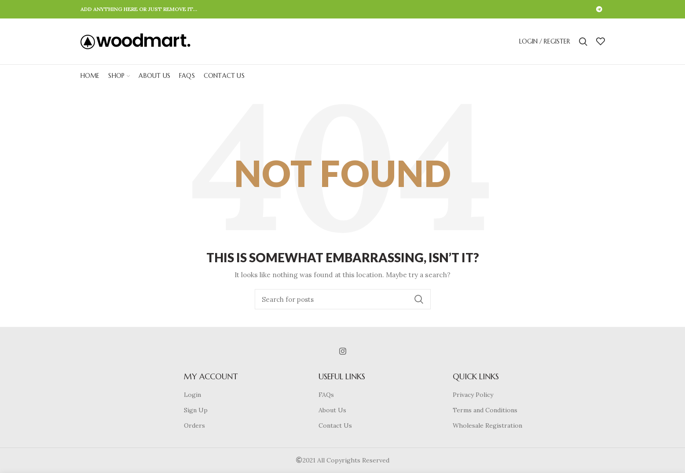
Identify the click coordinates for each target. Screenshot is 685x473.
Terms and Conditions (485, 410)
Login (192, 395)
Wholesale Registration (487, 425)
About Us (332, 410)
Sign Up (196, 410)
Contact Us (335, 425)
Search (419, 299)
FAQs (326, 395)
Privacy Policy (473, 395)
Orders (194, 425)
